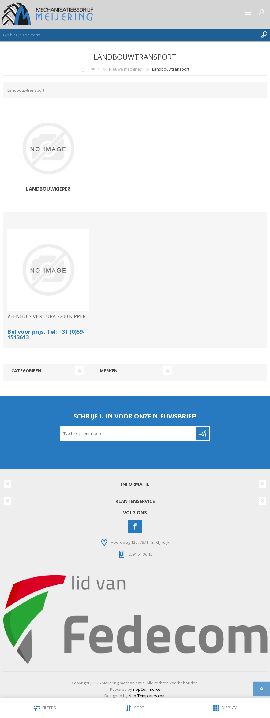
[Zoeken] (129, 35)
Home (93, 69)
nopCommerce (146, 689)
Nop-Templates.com (147, 695)
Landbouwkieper (48, 189)
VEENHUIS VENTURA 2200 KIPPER (46, 316)
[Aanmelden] (128, 433)
